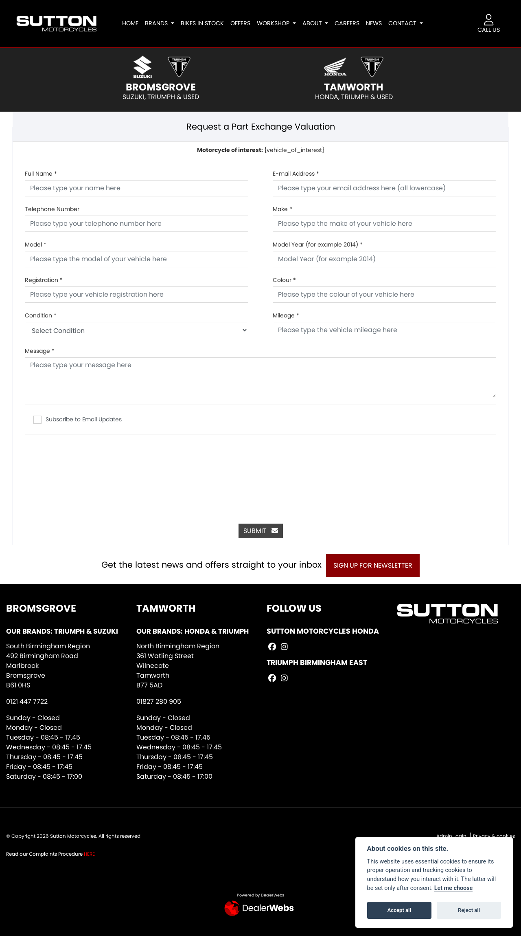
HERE (89, 853)
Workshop (277, 23)
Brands (160, 23)
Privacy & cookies (494, 835)
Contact (406, 23)
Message (40, 351)
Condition (41, 315)
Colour (284, 280)
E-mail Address (296, 174)
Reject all (469, 910)
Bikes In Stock (205, 23)
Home (133, 23)
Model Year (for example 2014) (318, 244)
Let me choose (453, 888)
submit (260, 530)
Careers (350, 23)
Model (35, 244)
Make (282, 209)
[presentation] (260, 475)
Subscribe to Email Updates (77, 419)
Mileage (286, 315)
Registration (44, 280)
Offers (243, 23)
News (377, 23)
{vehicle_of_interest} (260, 150)
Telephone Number (52, 209)
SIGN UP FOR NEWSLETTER (376, 565)
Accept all (399, 910)
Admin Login (451, 835)
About (315, 23)
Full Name (41, 174)
